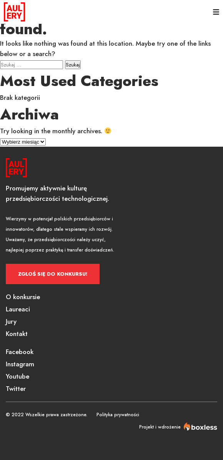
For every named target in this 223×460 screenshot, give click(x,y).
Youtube (17, 376)
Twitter (16, 388)
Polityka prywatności (118, 414)
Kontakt (17, 333)
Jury (11, 321)
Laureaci (18, 309)
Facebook (19, 351)
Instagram (20, 364)
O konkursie (23, 296)
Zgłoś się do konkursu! (52, 274)
